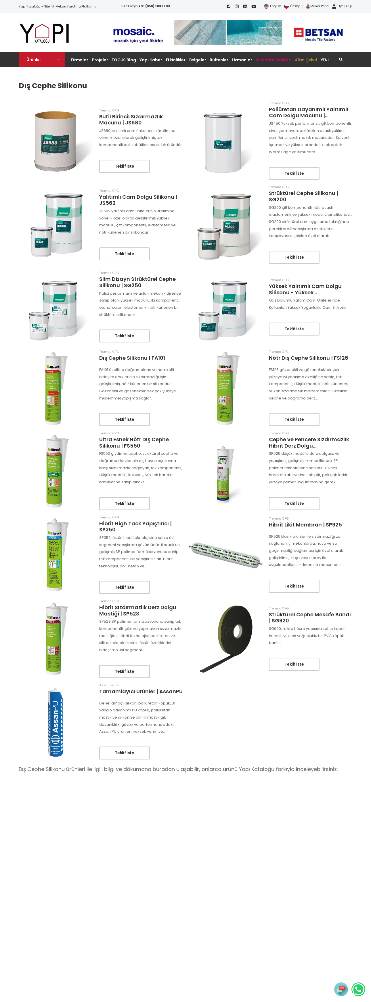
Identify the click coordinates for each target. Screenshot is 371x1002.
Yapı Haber (150, 60)
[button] (42, 59)
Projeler (100, 60)
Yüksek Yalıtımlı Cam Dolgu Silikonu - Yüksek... (305, 289)
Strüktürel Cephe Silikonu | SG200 (303, 196)
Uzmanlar (242, 60)
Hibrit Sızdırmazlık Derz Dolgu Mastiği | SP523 (137, 610)
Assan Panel (109, 685)
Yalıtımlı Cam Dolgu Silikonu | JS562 (138, 200)
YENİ (325, 60)
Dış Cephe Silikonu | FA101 (132, 357)
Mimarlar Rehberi (273, 60)
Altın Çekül (306, 60)
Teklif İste (124, 166)
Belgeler (197, 60)
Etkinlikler (176, 60)
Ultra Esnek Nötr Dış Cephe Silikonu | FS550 (134, 442)
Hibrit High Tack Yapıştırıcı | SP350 (135, 526)
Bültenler (219, 60)
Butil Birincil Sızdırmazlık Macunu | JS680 (131, 119)
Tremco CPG (109, 110)
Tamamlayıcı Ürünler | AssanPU (141, 691)
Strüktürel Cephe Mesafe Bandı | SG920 (310, 617)
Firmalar (79, 60)
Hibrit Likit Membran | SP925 (305, 524)
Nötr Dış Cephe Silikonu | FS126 (308, 357)
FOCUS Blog (124, 60)
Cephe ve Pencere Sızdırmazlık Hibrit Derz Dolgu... (309, 442)
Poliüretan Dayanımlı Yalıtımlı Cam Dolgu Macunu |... (308, 112)
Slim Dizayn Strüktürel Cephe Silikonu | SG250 (137, 282)
